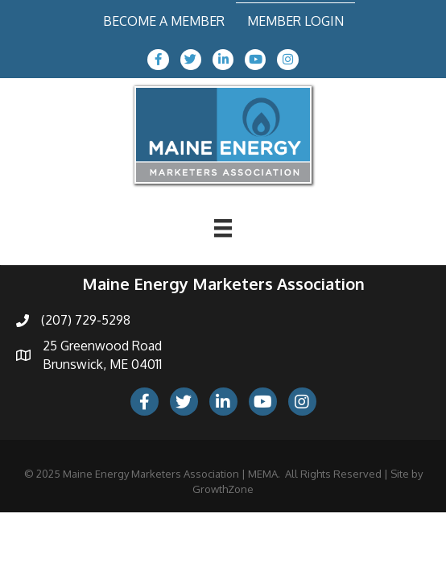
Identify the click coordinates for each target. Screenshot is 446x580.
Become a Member (164, 21)
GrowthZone (223, 489)
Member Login (295, 21)
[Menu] (223, 228)
